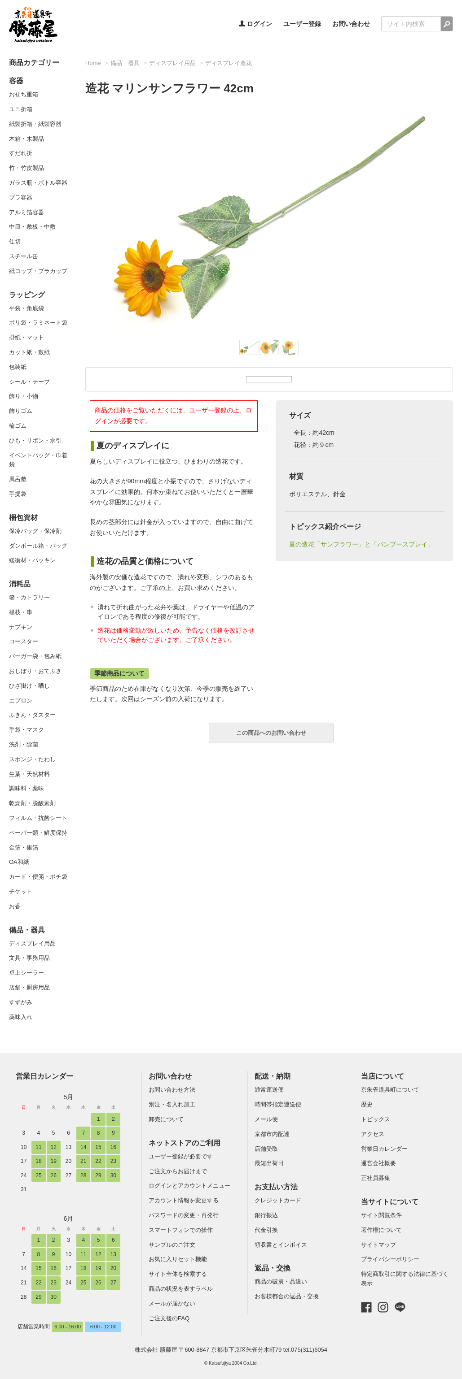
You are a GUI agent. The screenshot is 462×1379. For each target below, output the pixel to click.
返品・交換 (272, 1268)
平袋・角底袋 (26, 308)
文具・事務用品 (29, 957)
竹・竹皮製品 (26, 168)
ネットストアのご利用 (184, 1143)
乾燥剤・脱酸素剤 (32, 803)
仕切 (15, 241)
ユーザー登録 (302, 23)
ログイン (255, 23)
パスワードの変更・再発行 (184, 1215)
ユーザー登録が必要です (181, 1156)
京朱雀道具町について (390, 1089)
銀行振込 (266, 1215)
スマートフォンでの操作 (181, 1230)
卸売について (166, 1119)
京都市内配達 (272, 1134)
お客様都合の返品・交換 (287, 1296)
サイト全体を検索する (178, 1274)
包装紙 (17, 367)
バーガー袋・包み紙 (35, 656)
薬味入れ (20, 1017)
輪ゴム (17, 425)
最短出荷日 (269, 1163)
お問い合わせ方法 (172, 1089)
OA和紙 (19, 862)
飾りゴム (20, 411)
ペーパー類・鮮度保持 (38, 832)
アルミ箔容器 (26, 212)
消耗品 (20, 584)
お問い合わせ (351, 23)
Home (93, 63)
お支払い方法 (276, 1187)
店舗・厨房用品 (29, 987)
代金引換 (266, 1230)
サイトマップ (378, 1244)
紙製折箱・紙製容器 (35, 124)
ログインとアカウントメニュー (189, 1185)
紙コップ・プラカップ (38, 271)
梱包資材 (23, 517)
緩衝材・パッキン (32, 560)
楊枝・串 (20, 612)
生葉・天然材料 (29, 774)
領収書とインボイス (281, 1244)
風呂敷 (17, 479)
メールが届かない (172, 1303)
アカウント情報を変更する (184, 1200)
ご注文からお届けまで (178, 1171)
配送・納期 (272, 1076)
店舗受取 (266, 1148)
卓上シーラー (26, 972)
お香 (15, 906)
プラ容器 (20, 197)
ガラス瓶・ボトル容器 (38, 182)
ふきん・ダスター (32, 714)
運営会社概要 (378, 1163)
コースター (23, 641)
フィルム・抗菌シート (38, 818)
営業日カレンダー (44, 1076)
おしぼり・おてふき (35, 671)
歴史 (367, 1104)
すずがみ (20, 1002)
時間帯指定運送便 (278, 1104)
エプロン (20, 700)
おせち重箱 (23, 94)
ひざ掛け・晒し (29, 685)
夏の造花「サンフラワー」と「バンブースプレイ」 (361, 544)
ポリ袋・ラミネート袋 (38, 322)
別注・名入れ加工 (172, 1104)
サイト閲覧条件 (381, 1215)
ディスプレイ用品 (32, 943)
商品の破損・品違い (281, 1281)
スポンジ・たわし (32, 759)
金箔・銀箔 (23, 847)
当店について (382, 1076)
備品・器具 (27, 930)
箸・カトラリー (29, 597)
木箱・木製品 (26, 138)
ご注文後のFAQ (169, 1318)
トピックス (375, 1119)
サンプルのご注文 (172, 1244)
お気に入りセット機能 (178, 1259)
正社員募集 (375, 1178)
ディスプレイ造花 (228, 63)
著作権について (381, 1230)
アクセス (372, 1134)
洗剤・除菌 (23, 744)
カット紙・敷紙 (29, 352)
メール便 (266, 1119)
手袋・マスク (26, 729)
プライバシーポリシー (390, 1259)
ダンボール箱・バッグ (38, 545)
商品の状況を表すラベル (181, 1288)
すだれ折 (20, 153)
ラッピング (27, 295)
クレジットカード (278, 1200)
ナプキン (20, 627)
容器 (16, 81)
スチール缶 (23, 256)
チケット (20, 891)
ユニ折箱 (20, 109)
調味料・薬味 (26, 788)
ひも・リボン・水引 (35, 440)
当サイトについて (389, 1202)
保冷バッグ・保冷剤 (35, 531)
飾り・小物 (23, 396)
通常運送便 (269, 1089)
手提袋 (17, 493)
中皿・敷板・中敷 (32, 226)
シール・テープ (29, 381)
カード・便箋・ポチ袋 (38, 876)
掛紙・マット (26, 337)
